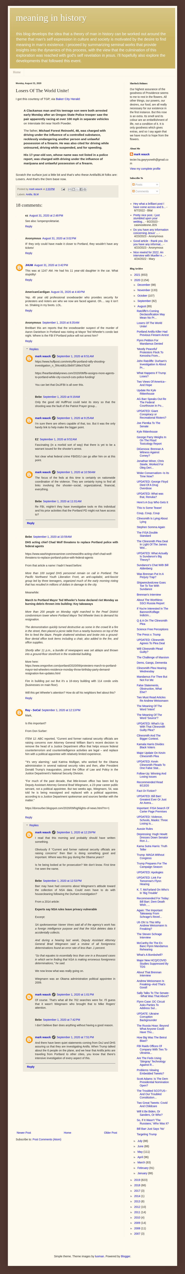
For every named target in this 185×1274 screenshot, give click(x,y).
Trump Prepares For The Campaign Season (152, 865)
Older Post (110, 1132)
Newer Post (24, 1132)
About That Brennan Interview (149, 974)
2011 (137, 1212)
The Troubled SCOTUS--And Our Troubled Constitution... (152, 1094)
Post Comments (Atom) (47, 1139)
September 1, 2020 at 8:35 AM (60, 322)
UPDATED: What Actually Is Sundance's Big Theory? (152, 557)
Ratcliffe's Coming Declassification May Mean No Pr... (151, 314)
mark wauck (43, 356)
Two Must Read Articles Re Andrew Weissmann (152, 699)
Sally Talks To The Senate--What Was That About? (153, 994)
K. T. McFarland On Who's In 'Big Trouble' (153, 891)
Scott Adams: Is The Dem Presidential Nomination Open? (153, 1082)
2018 (137, 1185)
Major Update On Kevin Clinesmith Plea (151, 754)
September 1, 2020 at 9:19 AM (61, 396)
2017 (137, 1190)
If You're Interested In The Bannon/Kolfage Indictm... (152, 612)
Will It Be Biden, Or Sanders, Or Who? (150, 1113)
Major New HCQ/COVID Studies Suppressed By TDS (152, 964)
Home (17, 72)
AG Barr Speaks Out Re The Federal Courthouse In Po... (151, 402)
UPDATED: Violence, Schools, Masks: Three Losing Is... (152, 820)
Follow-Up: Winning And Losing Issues (151, 775)
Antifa (29, 194)
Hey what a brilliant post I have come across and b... (149, 205)
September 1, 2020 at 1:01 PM (75, 994)
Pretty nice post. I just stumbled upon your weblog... (146, 218)
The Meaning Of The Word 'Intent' (149, 707)
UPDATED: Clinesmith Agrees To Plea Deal (151, 641)
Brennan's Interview (149, 594)
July (140, 1141)
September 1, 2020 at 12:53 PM (62, 880)
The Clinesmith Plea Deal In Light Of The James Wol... (152, 545)
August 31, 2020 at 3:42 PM (51, 265)
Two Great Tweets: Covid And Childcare (152, 1104)
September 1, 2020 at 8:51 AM (75, 356)
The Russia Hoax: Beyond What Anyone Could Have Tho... (153, 1029)
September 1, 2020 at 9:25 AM (75, 418)
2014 (137, 1196)
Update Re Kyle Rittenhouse (146, 392)
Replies (34, 349)
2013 (137, 1201)
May (140, 1151)
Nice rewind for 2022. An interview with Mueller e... (148, 254)
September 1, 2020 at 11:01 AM (62, 501)
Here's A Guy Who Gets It (152, 502)
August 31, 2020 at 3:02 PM (59, 238)
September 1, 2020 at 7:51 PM (75, 1037)
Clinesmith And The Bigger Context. (149, 737)
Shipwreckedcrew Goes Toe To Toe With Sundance (151, 586)
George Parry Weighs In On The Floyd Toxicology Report (151, 440)
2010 (137, 1217)
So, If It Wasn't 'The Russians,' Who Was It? (153, 1122)
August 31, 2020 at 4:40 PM (68, 291)
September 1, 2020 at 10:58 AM (76, 472)
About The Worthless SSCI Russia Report (150, 601)
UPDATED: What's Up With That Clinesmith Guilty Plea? (151, 727)
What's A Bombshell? (150, 954)
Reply (28, 226)
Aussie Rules (145, 828)
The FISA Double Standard (147, 534)
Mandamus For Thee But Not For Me (152, 678)
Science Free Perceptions (152, 629)
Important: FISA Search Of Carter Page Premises (153, 810)
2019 (137, 1179)
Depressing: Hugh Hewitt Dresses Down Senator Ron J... (152, 837)
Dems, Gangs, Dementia (152, 662)
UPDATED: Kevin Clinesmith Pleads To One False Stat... (151, 765)
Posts (137, 184)
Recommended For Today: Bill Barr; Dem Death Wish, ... (153, 902)
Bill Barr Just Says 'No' (151, 1128)
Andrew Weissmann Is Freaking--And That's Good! (151, 984)
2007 (137, 1233)
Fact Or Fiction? (146, 790)
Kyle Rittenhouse (147, 431)
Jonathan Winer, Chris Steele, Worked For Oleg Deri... (150, 464)
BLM (36, 194)
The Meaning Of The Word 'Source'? (149, 716)
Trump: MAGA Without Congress (150, 856)
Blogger (125, 1256)
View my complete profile (145, 168)
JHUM (29, 265)
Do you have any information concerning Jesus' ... (150, 231)
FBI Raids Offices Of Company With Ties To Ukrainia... (152, 1049)
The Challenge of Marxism (153, 657)
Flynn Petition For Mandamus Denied (150, 342)
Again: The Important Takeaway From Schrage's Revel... (149, 914)
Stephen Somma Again (151, 527)
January (142, 1173)
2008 (137, 1228)
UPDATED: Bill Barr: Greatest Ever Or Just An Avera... (151, 799)
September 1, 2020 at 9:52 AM (58, 439)
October (142, 295)
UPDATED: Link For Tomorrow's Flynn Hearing (149, 881)
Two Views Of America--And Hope (151, 383)
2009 (137, 1222)
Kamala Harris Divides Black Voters (150, 746)
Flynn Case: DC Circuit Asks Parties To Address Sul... (151, 1005)
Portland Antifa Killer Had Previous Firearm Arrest (153, 333)
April (140, 1157)
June (140, 1146)
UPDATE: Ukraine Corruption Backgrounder (148, 1017)
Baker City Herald (68, 99)
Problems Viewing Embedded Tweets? (150, 1072)
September (144, 301)
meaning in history (51, 17)
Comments (140, 191)
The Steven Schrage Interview (149, 936)
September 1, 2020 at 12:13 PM (61, 710)
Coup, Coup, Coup (148, 513)
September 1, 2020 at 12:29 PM (76, 832)
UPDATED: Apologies (150, 872)
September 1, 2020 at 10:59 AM (52, 536)
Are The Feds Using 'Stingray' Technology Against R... (151, 1061)
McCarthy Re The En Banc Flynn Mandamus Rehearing (152, 946)
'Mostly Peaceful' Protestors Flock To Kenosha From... (150, 352)
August (142, 306)
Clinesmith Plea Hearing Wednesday (151, 669)
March (141, 1162)
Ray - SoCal (33, 710)
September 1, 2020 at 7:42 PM (61, 1019)
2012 (137, 1206)
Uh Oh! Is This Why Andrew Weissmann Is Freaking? (152, 926)
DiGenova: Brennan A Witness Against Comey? (150, 452)
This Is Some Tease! (149, 507)
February (143, 1167)
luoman (99, 1256)
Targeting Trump (147, 1134)
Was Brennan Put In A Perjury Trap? (150, 575)
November (144, 290)
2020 (137, 280)
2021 (137, 274)
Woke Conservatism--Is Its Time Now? (153, 474)
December (144, 284)
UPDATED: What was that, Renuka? (150, 495)
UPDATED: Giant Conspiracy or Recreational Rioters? (151, 414)
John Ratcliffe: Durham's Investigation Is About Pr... (152, 364)
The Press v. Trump (149, 634)
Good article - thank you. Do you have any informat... (150, 242)
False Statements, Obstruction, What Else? (149, 689)
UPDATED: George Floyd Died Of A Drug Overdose (152, 485)
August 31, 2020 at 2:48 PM (46, 215)
